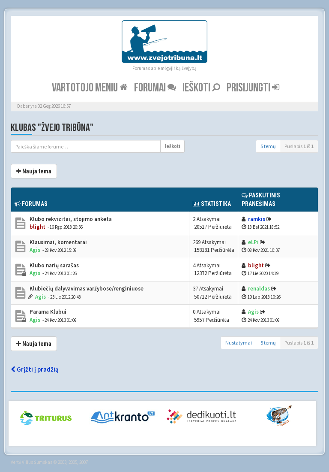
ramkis (256, 219)
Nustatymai (238, 342)
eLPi (253, 242)
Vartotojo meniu (90, 88)
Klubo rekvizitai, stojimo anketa (70, 219)
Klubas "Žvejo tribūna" (52, 127)
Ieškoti (201, 88)
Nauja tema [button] (33, 171)
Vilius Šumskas (37, 462)
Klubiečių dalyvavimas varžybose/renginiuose (86, 288)
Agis (35, 250)
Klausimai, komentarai (57, 242)
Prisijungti (253, 88)
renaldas (259, 288)
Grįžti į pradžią (35, 369)
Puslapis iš (299, 146)
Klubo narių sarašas (53, 265)
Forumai (155, 88)
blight (37, 226)
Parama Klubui (47, 311)
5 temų (268, 146)
